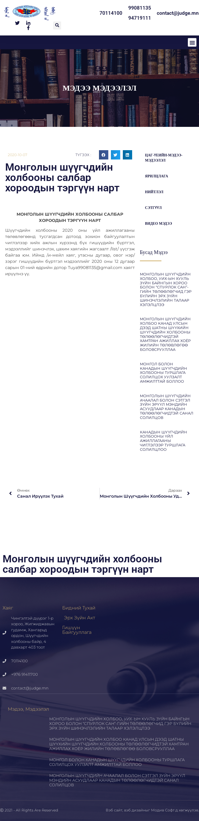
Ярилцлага (156, 176)
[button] (57, 25)
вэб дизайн (134, 810)
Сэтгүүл (153, 208)
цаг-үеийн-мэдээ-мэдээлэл (163, 157)
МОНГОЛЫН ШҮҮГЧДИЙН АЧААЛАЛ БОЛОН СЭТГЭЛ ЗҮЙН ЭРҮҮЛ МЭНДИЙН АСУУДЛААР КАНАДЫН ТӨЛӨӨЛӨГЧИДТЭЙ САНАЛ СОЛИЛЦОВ (166, 407)
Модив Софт (162, 810)
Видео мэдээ (158, 224)
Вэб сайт (114, 810)
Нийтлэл (154, 192)
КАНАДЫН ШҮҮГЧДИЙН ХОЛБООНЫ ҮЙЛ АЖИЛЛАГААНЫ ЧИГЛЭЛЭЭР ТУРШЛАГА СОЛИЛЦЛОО (163, 441)
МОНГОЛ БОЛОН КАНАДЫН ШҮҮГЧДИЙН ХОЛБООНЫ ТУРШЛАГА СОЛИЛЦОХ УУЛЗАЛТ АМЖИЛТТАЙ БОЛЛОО (163, 373)
